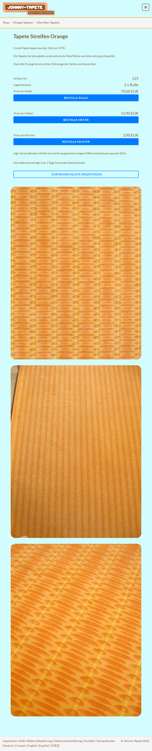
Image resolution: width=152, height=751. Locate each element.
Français (20, 745)
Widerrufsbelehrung (39, 740)
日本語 (55, 745)
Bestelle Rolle (76, 97)
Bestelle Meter (76, 119)
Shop (6, 22)
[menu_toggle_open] (145, 7)
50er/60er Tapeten (48, 22)
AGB (22, 740)
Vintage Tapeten (23, 22)
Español (44, 745)
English (32, 745)
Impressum (10, 740)
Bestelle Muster (76, 141)
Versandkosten (28, 153)
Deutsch (8, 745)
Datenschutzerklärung (68, 740)
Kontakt (89, 740)
